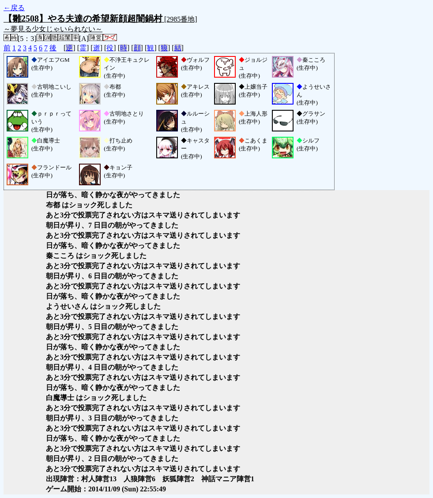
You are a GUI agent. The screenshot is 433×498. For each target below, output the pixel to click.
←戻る (14, 7)
